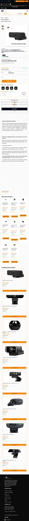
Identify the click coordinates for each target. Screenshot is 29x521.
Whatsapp (5, 56)
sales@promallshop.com (6, 51)
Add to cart (9, 81)
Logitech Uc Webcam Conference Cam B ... (9, 332)
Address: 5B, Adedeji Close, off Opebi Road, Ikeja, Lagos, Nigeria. (9, 508)
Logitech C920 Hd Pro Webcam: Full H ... (14, 226)
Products (6, 17)
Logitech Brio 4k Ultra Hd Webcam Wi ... (14, 203)
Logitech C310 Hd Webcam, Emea (5, 225)
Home (2, 17)
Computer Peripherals (5, 19)
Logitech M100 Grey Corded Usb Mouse (14, 249)
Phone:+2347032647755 (10, 511)
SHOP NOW (15, 6)
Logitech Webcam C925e (8, 280)
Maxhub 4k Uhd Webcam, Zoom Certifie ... (9, 461)
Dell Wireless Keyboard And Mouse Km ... (5, 203)
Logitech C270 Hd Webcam (23, 203)
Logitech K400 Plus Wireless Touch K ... (5, 249)
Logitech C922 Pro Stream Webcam (23, 226)
